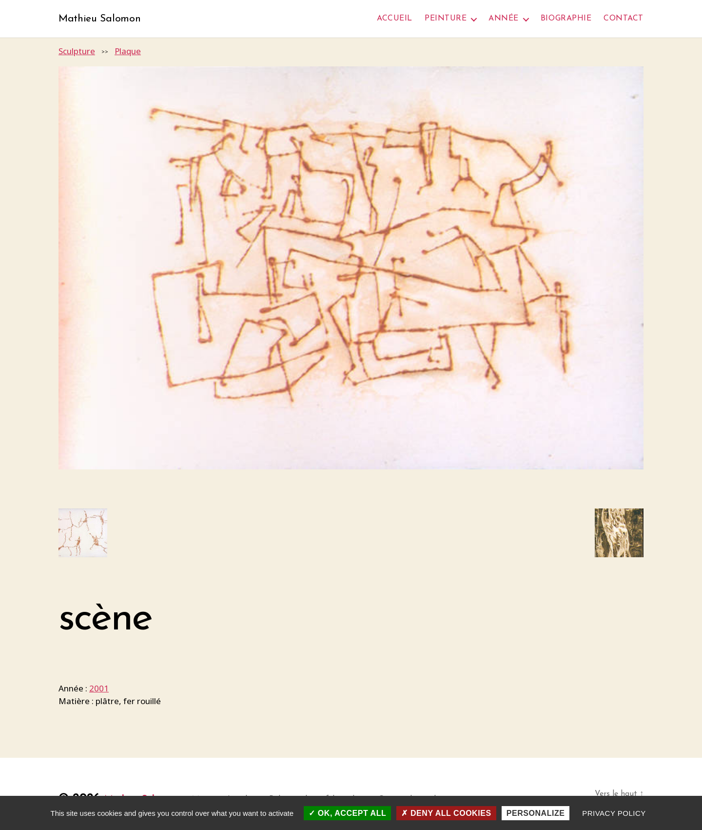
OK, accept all (347, 813)
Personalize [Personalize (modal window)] (536, 813)
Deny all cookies (446, 813)
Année (503, 19)
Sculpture (76, 52)
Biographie (566, 19)
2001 (99, 689)
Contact (624, 19)
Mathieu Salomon (103, 19)
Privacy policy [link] (614, 813)
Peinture (446, 19)
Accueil (394, 19)
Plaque (128, 52)
